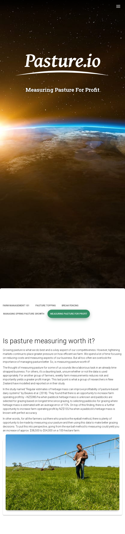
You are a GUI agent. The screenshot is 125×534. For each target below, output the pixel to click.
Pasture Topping (45, 305)
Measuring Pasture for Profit (68, 313)
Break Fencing (70, 305)
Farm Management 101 (16, 305)
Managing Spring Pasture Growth (23, 313)
